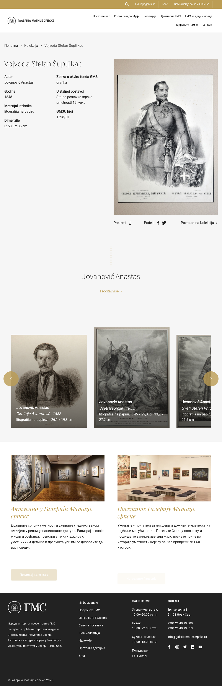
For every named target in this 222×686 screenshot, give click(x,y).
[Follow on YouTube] (200, 647)
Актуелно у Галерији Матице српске (51, 512)
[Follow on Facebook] (169, 647)
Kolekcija (31, 46)
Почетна (11, 46)
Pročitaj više (111, 291)
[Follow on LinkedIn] (192, 647)
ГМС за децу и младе (198, 16)
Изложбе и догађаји (126, 16)
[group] (49, 381)
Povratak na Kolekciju (199, 223)
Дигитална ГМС (171, 16)
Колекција (150, 16)
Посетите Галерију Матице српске (156, 512)
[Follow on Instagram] (177, 647)
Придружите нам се (186, 25)
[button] (127, 4)
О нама (207, 25)
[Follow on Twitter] (185, 647)
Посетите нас (101, 16)
